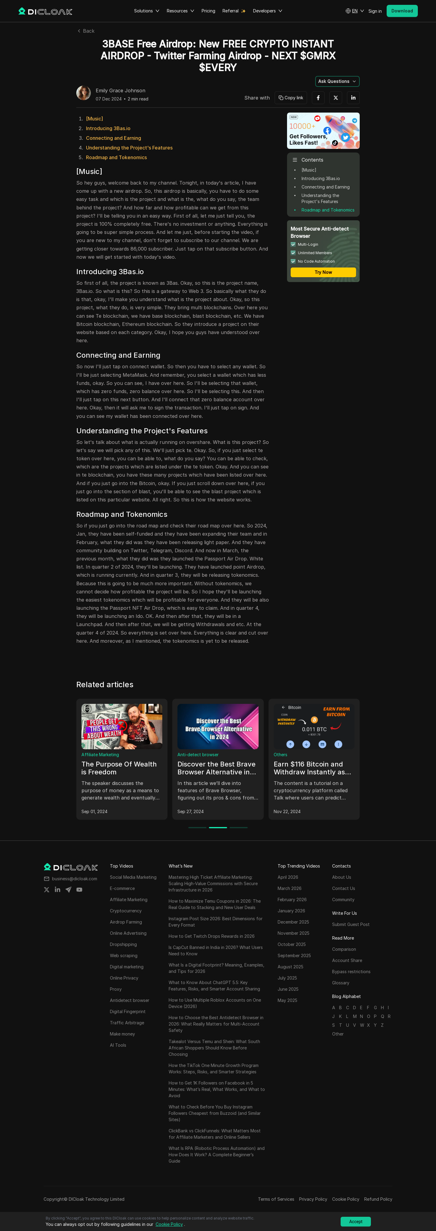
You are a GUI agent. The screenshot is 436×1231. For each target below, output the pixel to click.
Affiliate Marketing (196, 754)
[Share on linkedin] (57, 890)
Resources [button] (180, 11)
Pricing (208, 10)
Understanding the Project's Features (129, 148)
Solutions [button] (147, 11)
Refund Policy (378, 1199)
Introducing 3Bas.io (108, 128)
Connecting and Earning (113, 138)
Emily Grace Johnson (120, 91)
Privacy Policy (313, 1199)
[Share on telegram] (68, 890)
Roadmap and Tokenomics (116, 157)
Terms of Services (276, 1199)
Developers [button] (267, 11)
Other (338, 1033)
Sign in (375, 11)
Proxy (87, 754)
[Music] (94, 119)
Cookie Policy (345, 1199)
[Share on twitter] (47, 890)
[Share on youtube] (79, 890)
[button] (354, 11)
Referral (231, 10)
